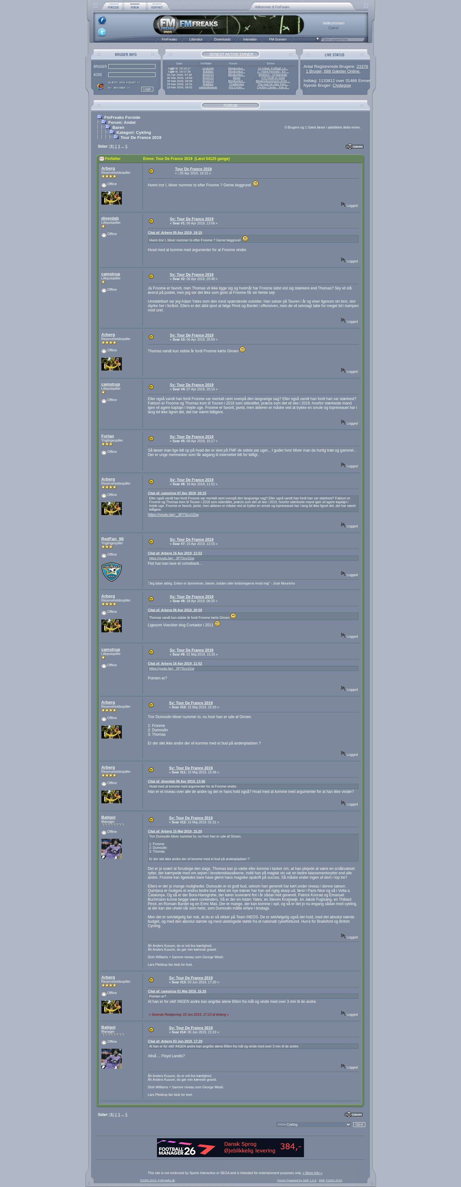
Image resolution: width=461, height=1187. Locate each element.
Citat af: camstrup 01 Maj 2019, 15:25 (177, 991)
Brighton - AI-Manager (273, 74)
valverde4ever (208, 87)
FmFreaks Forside (122, 117)
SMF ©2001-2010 (330, 1180)
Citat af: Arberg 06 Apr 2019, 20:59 (175, 610)
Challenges (236, 84)
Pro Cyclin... (237, 87)
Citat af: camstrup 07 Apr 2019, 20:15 (177, 493)
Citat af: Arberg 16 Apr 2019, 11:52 (175, 553)
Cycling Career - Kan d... (273, 87)
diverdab (110, 218)
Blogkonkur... (236, 68)
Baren (118, 127)
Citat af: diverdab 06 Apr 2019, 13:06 (176, 781)
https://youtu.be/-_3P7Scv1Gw (173, 515)
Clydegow (342, 85)
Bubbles (208, 71)
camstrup (110, 274)
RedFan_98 (112, 538)
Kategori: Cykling (134, 132)
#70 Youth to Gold (273, 78)
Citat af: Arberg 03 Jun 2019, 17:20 (175, 1041)
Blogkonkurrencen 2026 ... (273, 81)
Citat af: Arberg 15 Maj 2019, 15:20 (175, 831)
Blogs (236, 78)
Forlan (107, 436)
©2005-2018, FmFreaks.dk (157, 1180)
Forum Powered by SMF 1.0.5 (296, 1180)
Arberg (108, 168)
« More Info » (313, 1173)
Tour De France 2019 (141, 137)
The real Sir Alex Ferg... (273, 84)
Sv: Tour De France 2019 (192, 219)
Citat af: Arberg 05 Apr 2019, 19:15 (175, 232)
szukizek (208, 68)
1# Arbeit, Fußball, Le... (273, 68)
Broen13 (208, 74)
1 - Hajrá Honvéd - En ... (273, 71)
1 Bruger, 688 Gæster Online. (333, 71)
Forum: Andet (122, 122)
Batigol (108, 817)
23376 (362, 66)
